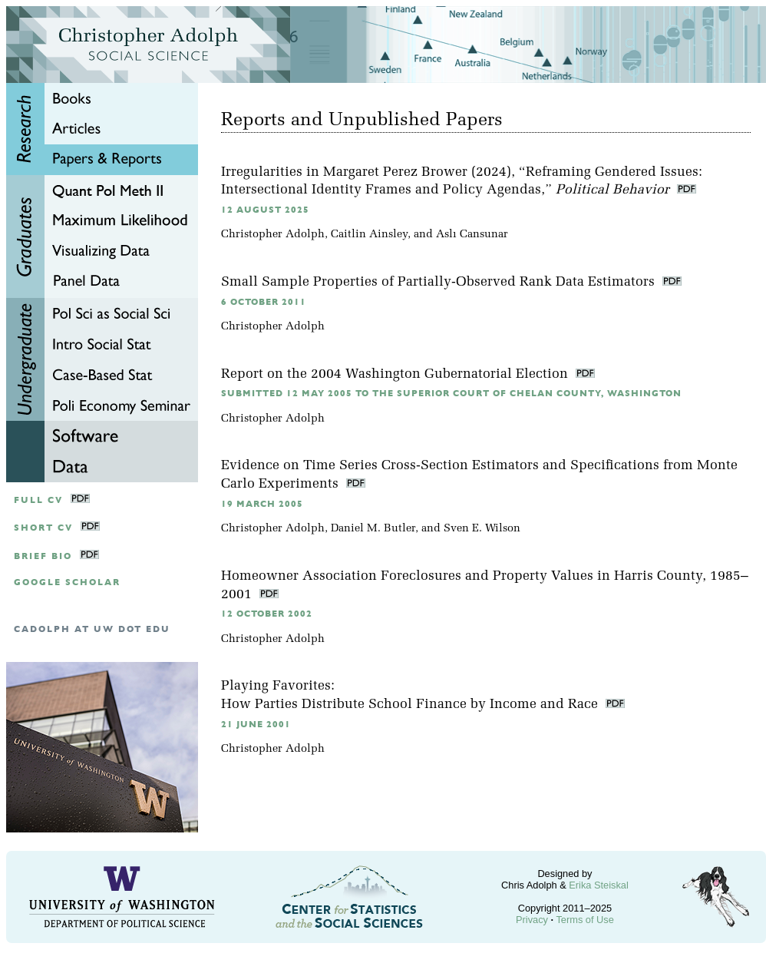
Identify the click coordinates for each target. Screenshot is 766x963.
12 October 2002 (266, 614)
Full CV (38, 500)
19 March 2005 (262, 504)
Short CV (43, 528)
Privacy (532, 919)
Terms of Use (584, 919)
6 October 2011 (263, 302)
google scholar (67, 582)
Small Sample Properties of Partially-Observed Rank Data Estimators (440, 282)
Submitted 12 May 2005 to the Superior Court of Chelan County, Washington (451, 394)
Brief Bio (43, 556)
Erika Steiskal (599, 885)
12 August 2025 (265, 210)
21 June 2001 (256, 725)
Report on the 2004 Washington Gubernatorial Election (396, 374)
